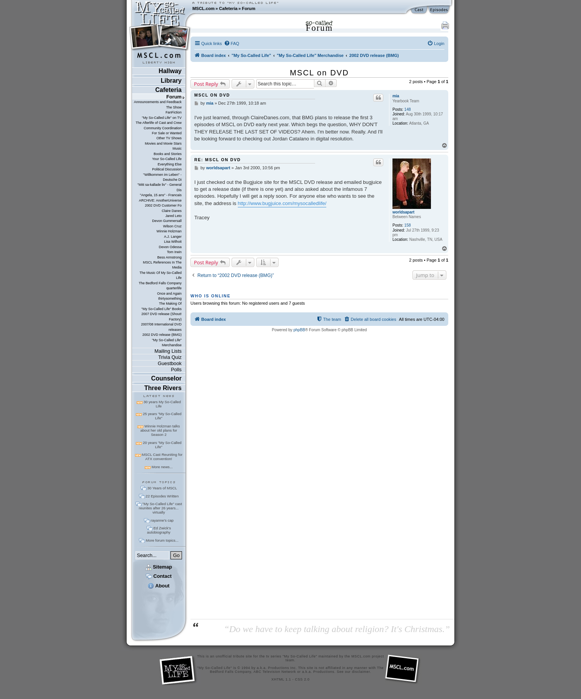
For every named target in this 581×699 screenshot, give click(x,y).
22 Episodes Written (162, 496)
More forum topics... (162, 540)
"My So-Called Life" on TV (162, 118)
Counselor (166, 378)
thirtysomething (170, 298)
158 (407, 225)
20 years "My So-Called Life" (162, 444)
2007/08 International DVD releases (161, 326)
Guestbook (170, 363)
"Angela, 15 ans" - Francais (161, 195)
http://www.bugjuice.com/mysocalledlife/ (282, 203)
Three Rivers (163, 388)
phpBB (299, 330)
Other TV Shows (169, 138)
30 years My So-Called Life (162, 404)
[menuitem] (231, 43)
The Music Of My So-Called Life (160, 275)
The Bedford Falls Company (160, 283)
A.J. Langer (173, 237)
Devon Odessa (170, 247)
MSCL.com (203, 8)
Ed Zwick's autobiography (159, 530)
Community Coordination (163, 128)
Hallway (170, 71)
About (158, 586)
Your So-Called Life (167, 159)
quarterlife (174, 288)
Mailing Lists (168, 351)
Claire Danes (172, 211)
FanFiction (173, 112)
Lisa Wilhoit (173, 242)
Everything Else (170, 164)
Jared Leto (173, 216)
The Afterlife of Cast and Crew (159, 123)
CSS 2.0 (302, 679)
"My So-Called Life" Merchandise (167, 342)
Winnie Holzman (169, 231)
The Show (174, 107)
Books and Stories (168, 154)
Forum (248, 8)
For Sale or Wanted (167, 133)
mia (395, 96)
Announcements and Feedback (158, 102)
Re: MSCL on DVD (217, 159)
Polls (176, 369)
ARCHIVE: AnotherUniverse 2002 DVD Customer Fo (160, 203)
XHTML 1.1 (281, 679)
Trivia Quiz (170, 357)
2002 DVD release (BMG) (162, 335)
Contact (159, 576)
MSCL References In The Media (162, 264)
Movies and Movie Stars (163, 143)
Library (171, 80)
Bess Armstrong (169, 257)
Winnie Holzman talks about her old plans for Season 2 (160, 430)
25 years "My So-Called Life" (162, 416)
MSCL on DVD (319, 72)
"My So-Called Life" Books (162, 309)
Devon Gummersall (167, 221)
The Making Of (170, 303)
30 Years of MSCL (162, 488)
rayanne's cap (162, 520)
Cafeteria (228, 8)
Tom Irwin (174, 252)
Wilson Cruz (172, 226)
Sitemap (158, 567)
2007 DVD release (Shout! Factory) (161, 316)
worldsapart (403, 212)
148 (407, 109)
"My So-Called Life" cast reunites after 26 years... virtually (160, 508)
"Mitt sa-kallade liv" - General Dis (159, 187)
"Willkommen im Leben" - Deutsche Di (162, 177)
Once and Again (169, 293)
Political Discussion (167, 169)
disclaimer (361, 672)
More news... (162, 467)
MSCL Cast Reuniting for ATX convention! (162, 456)
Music (177, 148)
